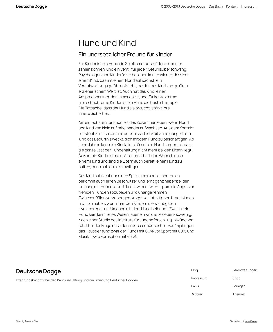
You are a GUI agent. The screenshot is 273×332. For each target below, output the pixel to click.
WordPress (251, 321)
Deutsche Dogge (31, 6)
